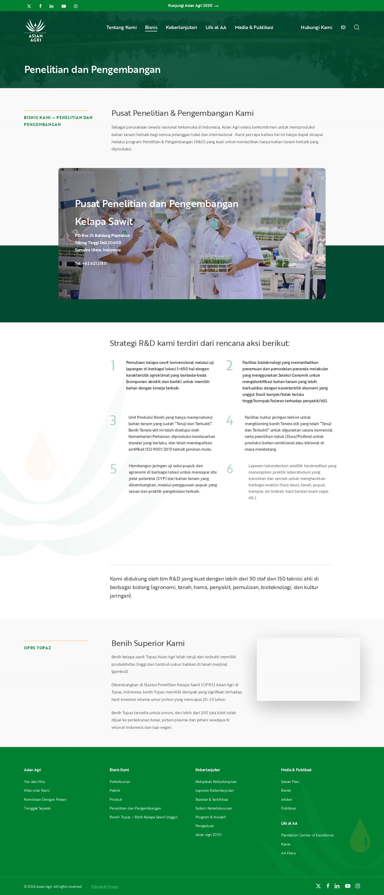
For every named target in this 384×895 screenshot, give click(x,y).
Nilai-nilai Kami (37, 790)
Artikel (286, 799)
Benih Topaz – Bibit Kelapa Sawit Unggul (143, 817)
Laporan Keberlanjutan (214, 790)
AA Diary (288, 853)
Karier (286, 844)
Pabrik (115, 790)
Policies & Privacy (104, 886)
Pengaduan (204, 825)
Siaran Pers (290, 781)
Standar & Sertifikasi (211, 799)
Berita (286, 790)
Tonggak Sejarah (37, 808)
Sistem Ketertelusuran (213, 808)
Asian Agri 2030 (208, 834)
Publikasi (288, 808)
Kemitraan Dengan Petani (45, 799)
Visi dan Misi (34, 781)
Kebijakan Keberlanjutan (216, 781)
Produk (116, 799)
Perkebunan (120, 781)
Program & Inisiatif (210, 817)
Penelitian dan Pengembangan (135, 808)
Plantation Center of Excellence (307, 835)
